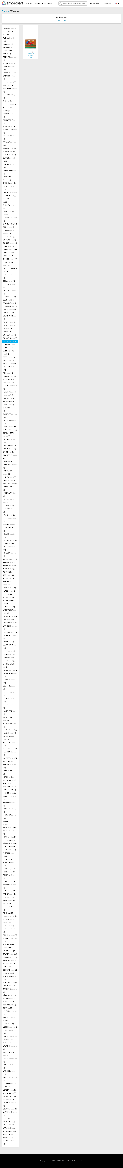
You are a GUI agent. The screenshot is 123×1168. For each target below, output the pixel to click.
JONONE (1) (7, 572)
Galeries (37, 3)
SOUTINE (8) (10, 983)
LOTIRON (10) (9, 681)
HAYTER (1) (8, 500)
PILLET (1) (9, 869)
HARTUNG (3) (10, 483)
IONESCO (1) (9, 554)
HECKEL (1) (9, 506)
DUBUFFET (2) (10, 344)
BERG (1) (8, 85)
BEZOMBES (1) (9, 96)
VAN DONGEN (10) (8, 1053)
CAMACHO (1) (9, 172)
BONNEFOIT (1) (9, 121)
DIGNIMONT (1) (10, 317)
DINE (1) (7, 328)
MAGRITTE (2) (9, 712)
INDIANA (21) (9, 548)
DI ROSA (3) (9, 309)
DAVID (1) (8, 253)
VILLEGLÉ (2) (9, 1104)
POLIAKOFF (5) (9, 876)
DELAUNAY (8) (9, 285)
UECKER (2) (10, 1027)
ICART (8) (8, 543)
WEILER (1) (8, 1125)
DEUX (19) (8, 300)
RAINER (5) (9, 894)
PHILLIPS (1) (9, 846)
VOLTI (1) (6, 1118)
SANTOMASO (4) (8, 946)
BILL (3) (7, 101)
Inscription (94, 3)
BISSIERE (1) (9, 104)
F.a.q (82, 1161)
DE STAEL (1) (9, 276)
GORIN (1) (8, 452)
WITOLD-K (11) (9, 1128)
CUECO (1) (9, 246)
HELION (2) (9, 515)
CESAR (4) (10, 192)
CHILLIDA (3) (9, 206)
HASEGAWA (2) (10, 488)
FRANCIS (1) (9, 398)
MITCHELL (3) (10, 787)
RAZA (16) (9, 900)
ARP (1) (7, 54)
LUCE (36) (9, 700)
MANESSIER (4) (10, 725)
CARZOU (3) (9, 183)
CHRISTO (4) (10, 219)
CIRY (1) (8, 227)
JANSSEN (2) (9, 565)
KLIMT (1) (9, 597)
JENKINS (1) (9, 569)
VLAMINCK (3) (10, 1113)
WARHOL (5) (9, 1122)
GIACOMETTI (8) (8, 434)
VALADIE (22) (8, 1041)
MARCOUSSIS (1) (8, 737)
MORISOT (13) (9, 816)
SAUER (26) (9, 951)
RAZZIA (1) (7, 903)
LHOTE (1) (9, 661)
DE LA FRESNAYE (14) (9, 263)
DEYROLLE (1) (10, 306)
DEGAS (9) (9, 281)
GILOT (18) (9, 440)
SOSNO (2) (9, 973)
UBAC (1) (8, 1024)
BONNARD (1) (9, 115)
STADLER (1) (9, 986)
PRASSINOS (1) (9, 886)
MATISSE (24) (10, 758)
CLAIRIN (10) (8, 231)
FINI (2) (8, 373)
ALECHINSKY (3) (8, 33)
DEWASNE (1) (9, 303)
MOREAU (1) (10, 797)
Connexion (107, 3)
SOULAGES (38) (9, 978)
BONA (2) (6, 111)
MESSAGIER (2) (9, 772)
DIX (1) (7, 332)
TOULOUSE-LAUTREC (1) (10, 1011)
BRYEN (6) (9, 155)
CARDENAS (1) (7, 178)
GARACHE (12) (9, 422)
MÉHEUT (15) (9, 766)
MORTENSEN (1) (8, 822)
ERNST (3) (8, 360)
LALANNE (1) (10, 616)
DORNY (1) (10, 341)
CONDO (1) (10, 243)
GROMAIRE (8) (10, 466)
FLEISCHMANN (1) (8, 380)
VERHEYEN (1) (9, 1093)
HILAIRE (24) (9, 535)
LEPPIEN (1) (9, 657)
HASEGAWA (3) (10, 494)
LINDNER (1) (10, 670)
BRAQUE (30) (9, 143)
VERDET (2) (9, 1090)
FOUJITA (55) (9, 393)
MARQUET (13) (9, 744)
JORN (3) (8, 575)
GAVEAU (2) (10, 430)
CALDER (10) (9, 165)
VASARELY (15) (9, 1072)
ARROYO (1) (9, 58)
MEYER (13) (8, 777)
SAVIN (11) (10, 957)
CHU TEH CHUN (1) (10, 224)
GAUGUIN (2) (9, 427)
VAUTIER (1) (10, 1078)
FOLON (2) (10, 387)
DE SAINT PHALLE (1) (10, 269)
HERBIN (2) (10, 524)
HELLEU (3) (9, 519)
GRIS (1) (7, 461)
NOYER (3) (9, 832)
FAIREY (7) (9, 363)
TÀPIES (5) (9, 995)
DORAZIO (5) (10, 338)
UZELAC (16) (10, 1036)
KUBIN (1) (9, 607)
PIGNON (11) (9, 864)
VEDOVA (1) (10, 1084)
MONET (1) (9, 793)
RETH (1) (8, 926)
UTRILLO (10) (9, 1031)
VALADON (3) (10, 1047)
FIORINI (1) (9, 376)
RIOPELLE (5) (10, 930)
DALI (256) (10, 249)
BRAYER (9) (9, 151)
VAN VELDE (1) (9, 1066)
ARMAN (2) (8, 49)
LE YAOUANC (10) (10, 646)
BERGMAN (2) (10, 90)
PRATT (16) (9, 891)
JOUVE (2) (8, 578)
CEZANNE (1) (9, 196)
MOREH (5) (9, 804)
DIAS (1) (8, 313)
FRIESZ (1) (9, 405)
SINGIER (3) (10, 967)
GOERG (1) (10, 449)
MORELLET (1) (10, 810)
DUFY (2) (8, 348)
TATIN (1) (9, 998)
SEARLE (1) (9, 960)
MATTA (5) (10, 761)
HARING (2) (9, 480)
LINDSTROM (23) (10, 675)
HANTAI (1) (9, 477)
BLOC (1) (8, 107)
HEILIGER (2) (10, 510)
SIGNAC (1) (9, 964)
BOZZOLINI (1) (10, 137)
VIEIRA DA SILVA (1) (9, 1097)
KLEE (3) (7, 594)
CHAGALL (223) (8, 200)
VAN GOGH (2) (10, 1060)
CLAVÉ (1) (9, 237)
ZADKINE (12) (8, 1134)
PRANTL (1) (9, 881)
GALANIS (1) (10, 409)
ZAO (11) (9, 1138)
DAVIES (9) (10, 259)
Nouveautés (47, 3)
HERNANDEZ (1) (9, 529)
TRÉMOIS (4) (9, 1019)
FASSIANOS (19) (10, 368)
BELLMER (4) (9, 82)
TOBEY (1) (8, 1002)
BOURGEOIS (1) (10, 131)
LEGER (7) (9, 651)
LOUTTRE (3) (9, 687)
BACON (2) (9, 73)
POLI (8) (9, 872)
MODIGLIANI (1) (10, 790)
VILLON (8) (10, 1109)
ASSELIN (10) (9, 68)
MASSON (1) (10, 749)
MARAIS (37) (9, 733)
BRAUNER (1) (10, 148)
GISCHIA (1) (9, 446)
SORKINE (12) (10, 970)
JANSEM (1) (9, 562)
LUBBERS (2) (9, 693)
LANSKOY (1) (10, 623)
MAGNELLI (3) (9, 706)
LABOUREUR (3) (10, 611)
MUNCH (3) (9, 827)
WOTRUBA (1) (10, 1131)
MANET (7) (10, 730)
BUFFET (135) (9, 159)
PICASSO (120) (8, 854)
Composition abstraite (30, 54)
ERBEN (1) (9, 357)
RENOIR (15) (8, 920)
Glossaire (77, 1161)
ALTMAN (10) (9, 39)
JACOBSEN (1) (10, 559)
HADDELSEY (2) (7, 472)
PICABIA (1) (10, 850)
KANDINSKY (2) (8, 583)
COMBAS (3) (10, 240)
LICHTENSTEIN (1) (9, 665)
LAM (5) (8, 620)
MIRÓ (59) (8, 783)
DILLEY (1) (9, 325)
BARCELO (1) (9, 77)
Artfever (6, 11)
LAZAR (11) (9, 642)
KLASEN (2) (9, 591)
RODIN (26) (10, 935)
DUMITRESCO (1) (8, 352)
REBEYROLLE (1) (9, 908)
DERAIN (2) (9, 297)
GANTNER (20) (10, 415)
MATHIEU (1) (9, 753)
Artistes (29, 3)
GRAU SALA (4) (10, 456)
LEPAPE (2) (10, 654)
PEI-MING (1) (9, 840)
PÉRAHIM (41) (10, 843)
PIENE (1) (8, 859)
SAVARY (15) (10, 954)
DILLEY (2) (9, 322)
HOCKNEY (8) (10, 540)
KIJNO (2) (9, 588)
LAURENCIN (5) (9, 637)
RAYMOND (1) (8, 897)
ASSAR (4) (9, 63)
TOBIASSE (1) (10, 1005)
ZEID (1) (9, 1142)
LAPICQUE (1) (10, 627)
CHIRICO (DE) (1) (8, 212)
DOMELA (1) (9, 335)
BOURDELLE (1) (9, 126)
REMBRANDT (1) (10, 914)
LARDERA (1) (10, 632)
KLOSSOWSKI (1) (8, 602)
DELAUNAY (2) (9, 292)
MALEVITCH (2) (8, 718)
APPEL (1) (8, 44)
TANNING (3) (10, 990)
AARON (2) (9, 28)
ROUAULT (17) (10, 939)
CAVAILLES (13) (9, 187)
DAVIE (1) (8, 256)
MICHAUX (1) (10, 780)
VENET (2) (9, 1087)
